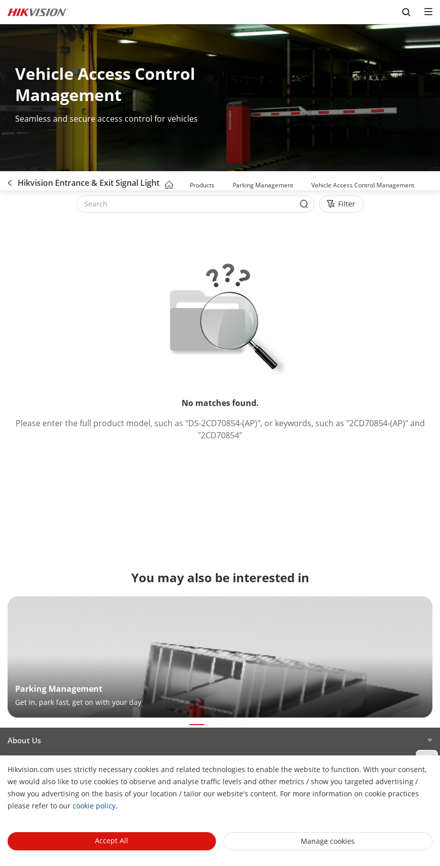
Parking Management (263, 185)
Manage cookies (328, 841)
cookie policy (94, 805)
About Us (24, 740)
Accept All (111, 840)
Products (202, 185)
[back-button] (10, 180)
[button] (224, 185)
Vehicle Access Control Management (362, 185)
